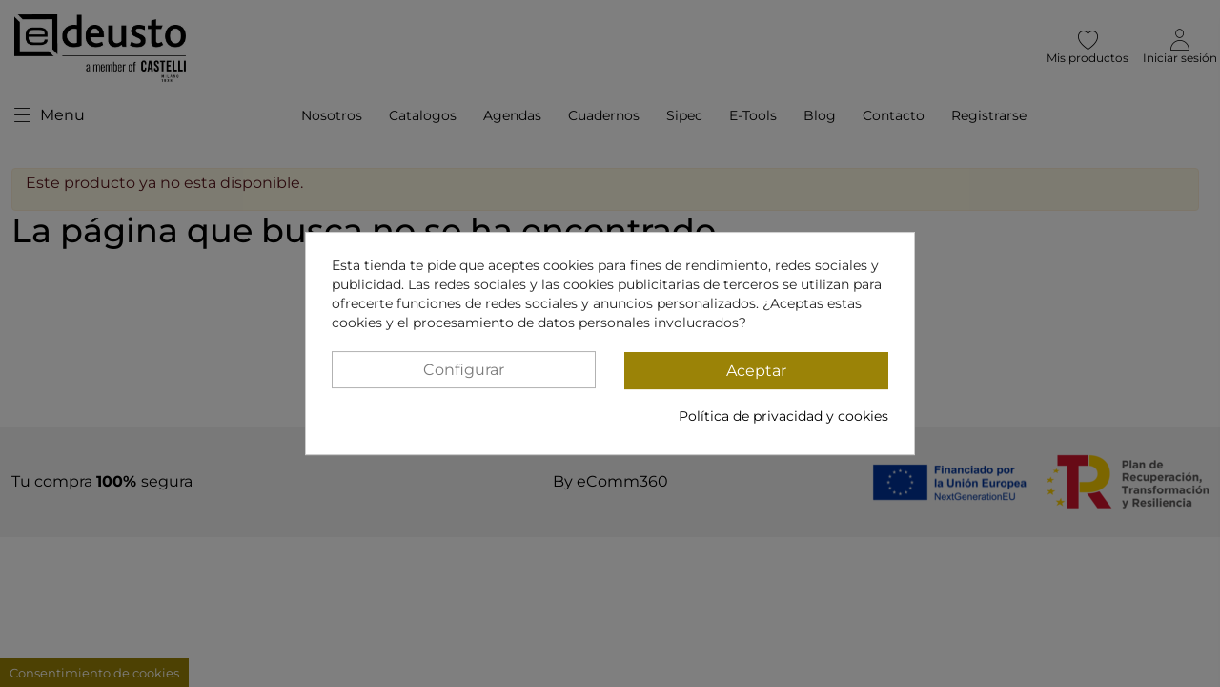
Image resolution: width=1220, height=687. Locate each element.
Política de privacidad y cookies (783, 416)
